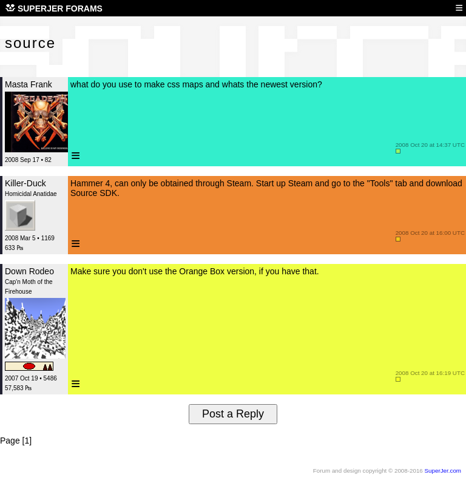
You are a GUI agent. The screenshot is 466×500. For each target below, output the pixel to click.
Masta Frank (28, 84)
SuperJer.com (443, 470)
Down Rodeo (29, 271)
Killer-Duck (25, 183)
